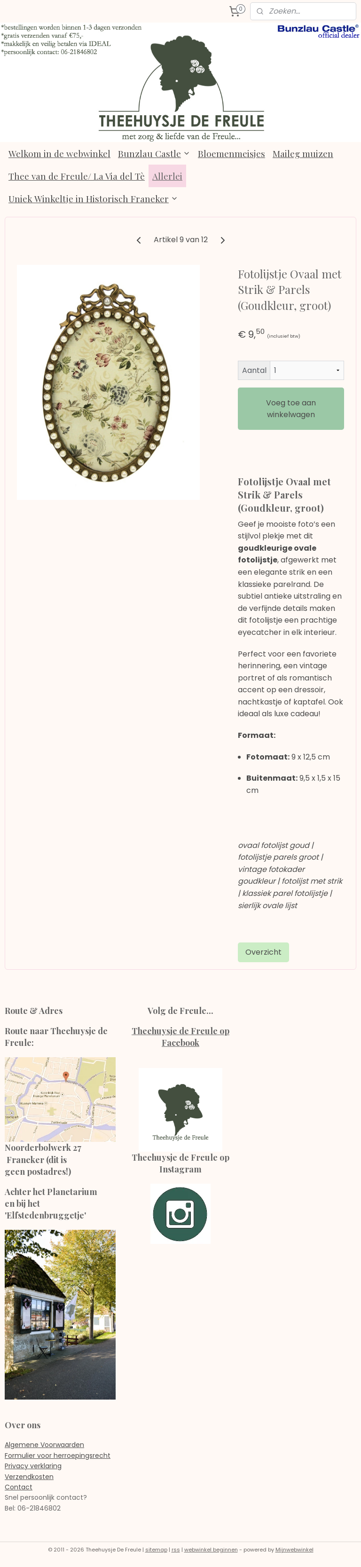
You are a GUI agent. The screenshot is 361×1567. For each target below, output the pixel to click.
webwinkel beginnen (211, 1549)
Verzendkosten (29, 1476)
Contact (18, 1487)
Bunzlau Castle (154, 153)
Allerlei (167, 176)
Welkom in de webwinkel (59, 153)
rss (176, 1549)
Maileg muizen (303, 153)
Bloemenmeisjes (231, 153)
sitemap (156, 1549)
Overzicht (263, 952)
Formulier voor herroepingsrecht (57, 1455)
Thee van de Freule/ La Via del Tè (76, 176)
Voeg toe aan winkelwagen (291, 408)
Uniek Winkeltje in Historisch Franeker (93, 198)
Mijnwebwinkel (294, 1549)
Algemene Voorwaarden (44, 1444)
